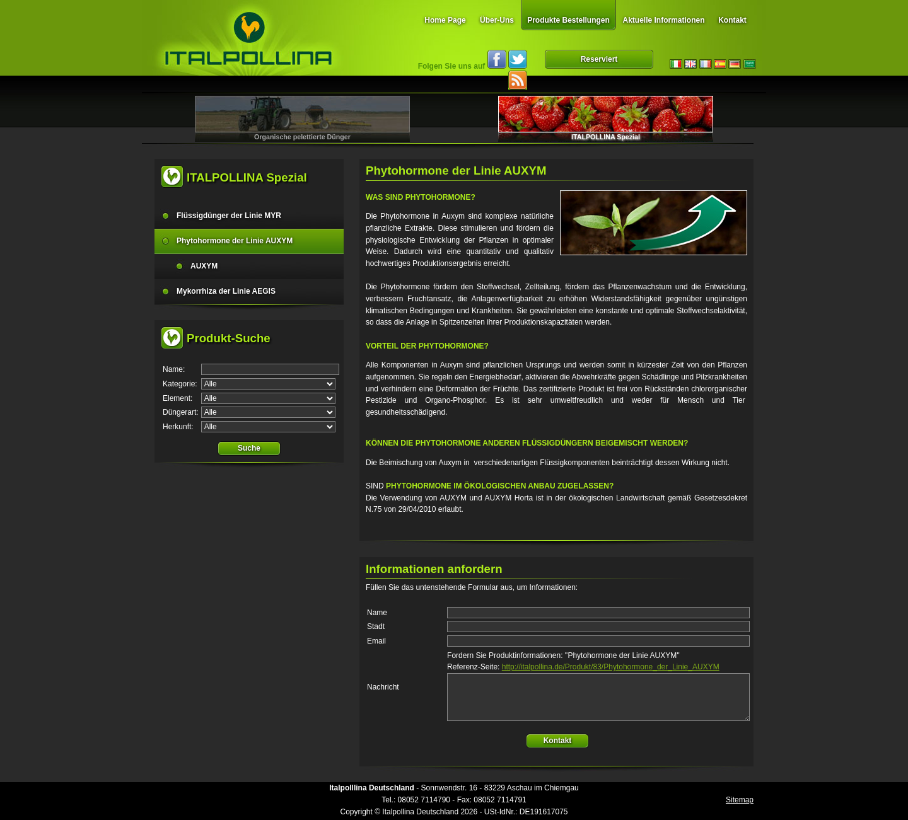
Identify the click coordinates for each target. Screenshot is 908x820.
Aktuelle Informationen (663, 20)
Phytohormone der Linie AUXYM (235, 240)
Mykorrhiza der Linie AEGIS (226, 291)
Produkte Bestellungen (568, 20)
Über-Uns (497, 20)
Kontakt (732, 20)
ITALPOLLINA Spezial (605, 137)
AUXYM (204, 266)
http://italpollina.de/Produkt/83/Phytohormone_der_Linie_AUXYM (610, 666)
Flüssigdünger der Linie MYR (229, 215)
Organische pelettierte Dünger (302, 137)
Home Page (444, 20)
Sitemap (740, 799)
